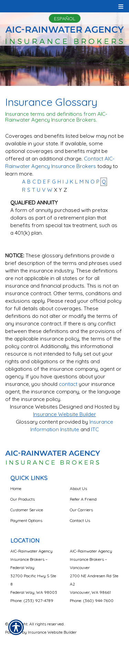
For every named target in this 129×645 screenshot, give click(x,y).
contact (68, 384)
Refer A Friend (83, 499)
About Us (78, 488)
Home (15, 488)
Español (64, 18)
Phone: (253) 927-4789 (31, 600)
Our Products (22, 499)
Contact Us (80, 520)
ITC (95, 429)
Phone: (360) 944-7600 (92, 600)
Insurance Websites (34, 406)
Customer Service (26, 509)
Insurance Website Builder (64, 414)
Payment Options (26, 520)
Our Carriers (81, 509)
